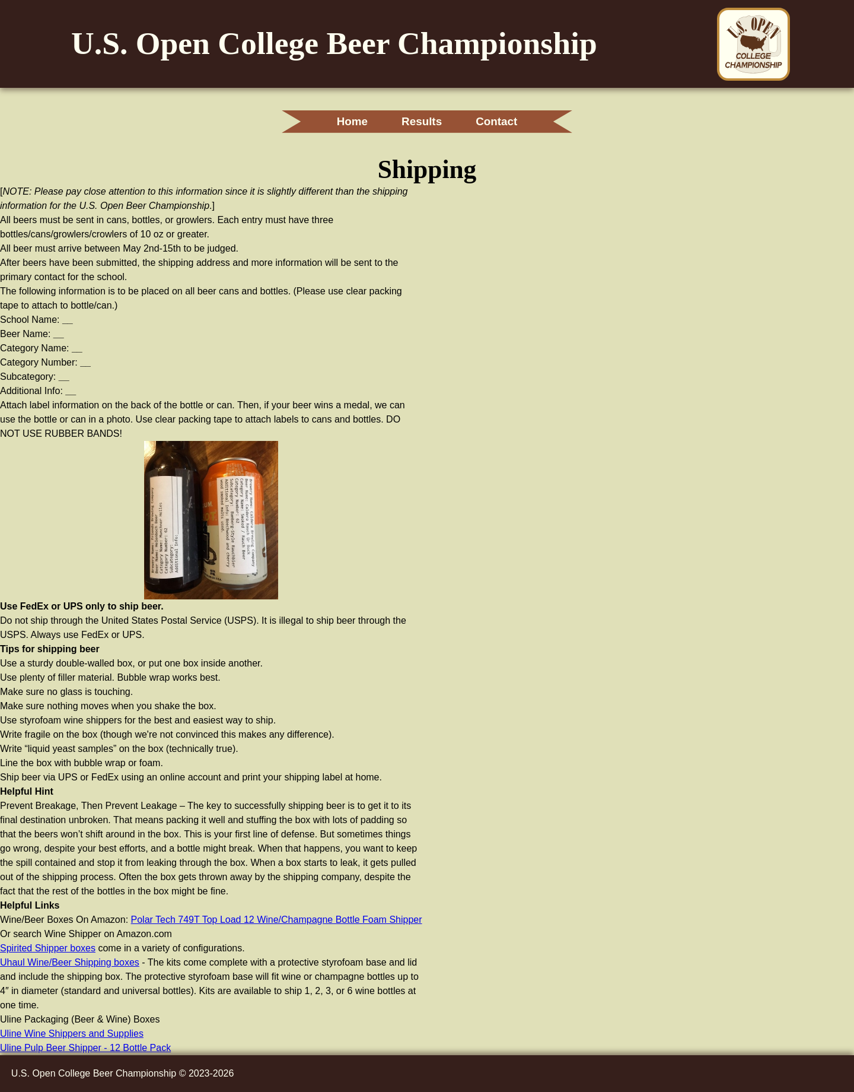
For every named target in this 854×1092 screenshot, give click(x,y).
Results (421, 121)
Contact (496, 121)
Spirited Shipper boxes (47, 948)
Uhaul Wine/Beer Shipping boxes (69, 962)
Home (352, 121)
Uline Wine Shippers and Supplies (72, 1033)
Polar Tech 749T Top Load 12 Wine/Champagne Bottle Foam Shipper (276, 920)
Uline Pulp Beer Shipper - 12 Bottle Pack (85, 1048)
